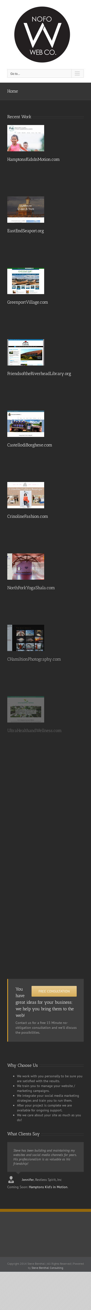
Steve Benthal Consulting (47, 1268)
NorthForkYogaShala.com (31, 587)
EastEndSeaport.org (25, 230)
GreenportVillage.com (27, 302)
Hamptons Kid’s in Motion (48, 1187)
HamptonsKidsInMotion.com (33, 159)
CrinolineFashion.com (27, 516)
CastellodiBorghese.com (29, 445)
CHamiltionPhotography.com (34, 659)
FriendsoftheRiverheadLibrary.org (39, 373)
